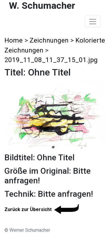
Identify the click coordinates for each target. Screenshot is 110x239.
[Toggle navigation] (92, 21)
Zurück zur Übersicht (42, 209)
